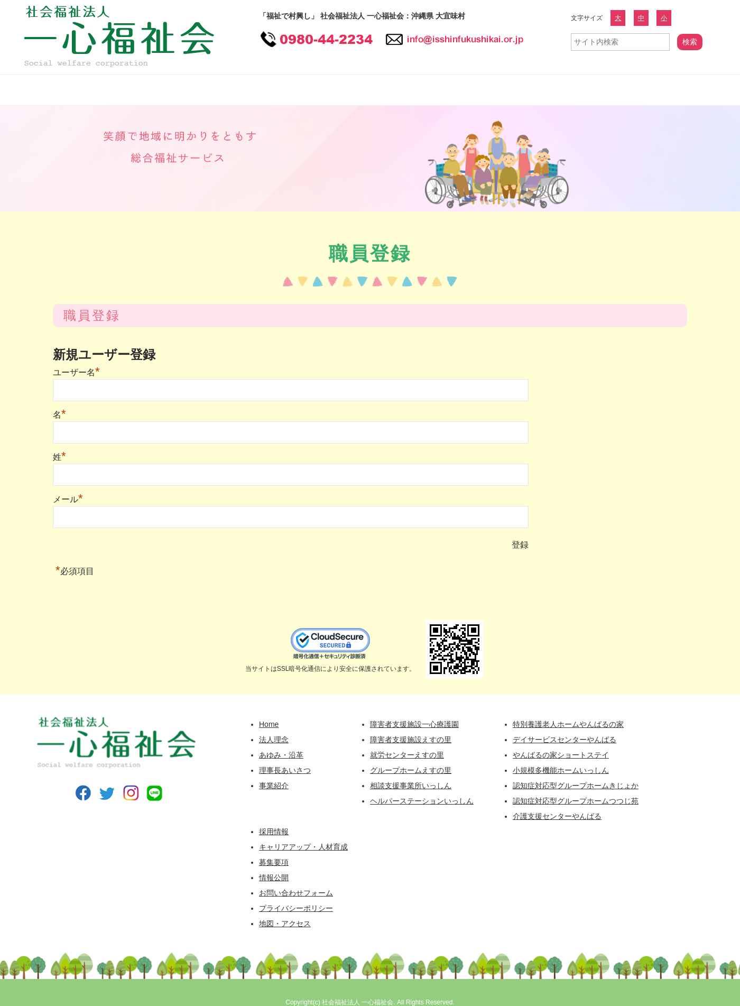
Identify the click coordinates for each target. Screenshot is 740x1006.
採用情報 (430, 90)
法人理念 (274, 739)
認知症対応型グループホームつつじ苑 (576, 801)
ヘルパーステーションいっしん (422, 801)
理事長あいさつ (285, 770)
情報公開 (510, 90)
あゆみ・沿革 (281, 755)
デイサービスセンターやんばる (564, 739)
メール (68, 499)
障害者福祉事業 (246, 90)
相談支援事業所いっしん (410, 785)
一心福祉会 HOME (39, 90)
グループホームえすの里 (410, 770)
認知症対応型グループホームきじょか (576, 785)
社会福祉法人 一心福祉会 (357, 1002)
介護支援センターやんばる (557, 816)
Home (269, 724)
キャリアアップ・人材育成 (303, 847)
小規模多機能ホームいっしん (561, 770)
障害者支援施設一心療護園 (414, 724)
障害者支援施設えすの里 (410, 739)
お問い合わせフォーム (655, 90)
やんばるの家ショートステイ (561, 755)
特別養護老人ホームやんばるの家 (568, 724)
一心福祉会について (137, 90)
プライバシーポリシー (296, 908)
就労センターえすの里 (407, 755)
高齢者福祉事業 (343, 90)
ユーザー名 (76, 372)
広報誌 (581, 90)
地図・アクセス (285, 923)
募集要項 (274, 862)
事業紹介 (274, 785)
